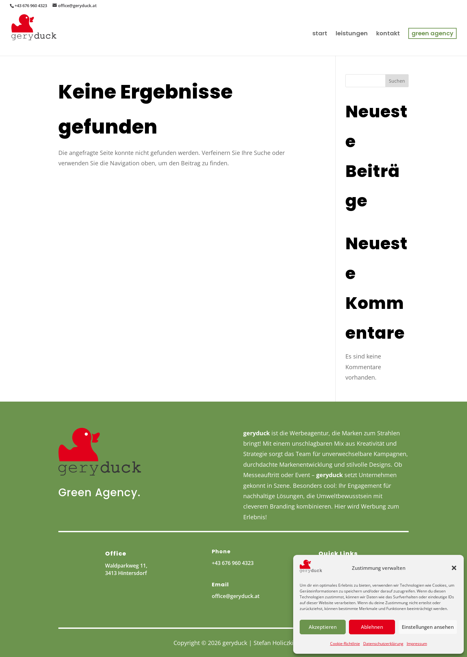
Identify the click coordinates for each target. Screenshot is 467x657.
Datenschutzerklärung (383, 643)
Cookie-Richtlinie (345, 643)
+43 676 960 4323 (233, 563)
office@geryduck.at (235, 596)
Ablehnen (372, 627)
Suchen (397, 81)
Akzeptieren (323, 627)
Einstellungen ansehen (428, 627)
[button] (454, 568)
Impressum (417, 643)
